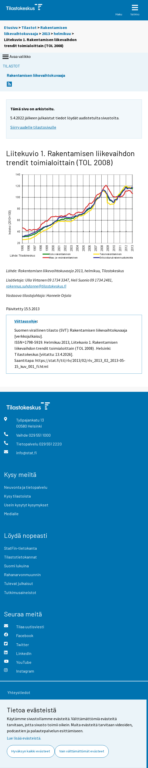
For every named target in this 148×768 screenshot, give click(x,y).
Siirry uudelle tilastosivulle (33, 127)
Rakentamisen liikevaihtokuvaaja (36, 75)
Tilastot (29, 27)
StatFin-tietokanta (20, 548)
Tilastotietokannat (20, 556)
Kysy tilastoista (17, 496)
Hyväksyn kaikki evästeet (30, 751)
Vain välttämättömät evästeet (81, 751)
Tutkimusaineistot (20, 592)
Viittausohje (25, 321)
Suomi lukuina (16, 565)
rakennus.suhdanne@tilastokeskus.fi (36, 286)
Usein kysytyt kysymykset (26, 504)
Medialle (11, 513)
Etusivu (11, 27)
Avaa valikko (16, 57)
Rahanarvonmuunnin (22, 574)
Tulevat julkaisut (18, 583)
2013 (46, 33)
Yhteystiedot (18, 692)
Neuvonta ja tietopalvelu (25, 487)
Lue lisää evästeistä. (24, 738)
